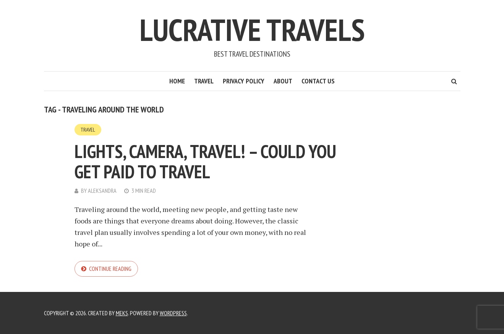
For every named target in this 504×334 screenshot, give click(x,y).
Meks (122, 313)
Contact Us (318, 81)
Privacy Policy (243, 81)
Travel (204, 81)
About (283, 81)
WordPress (173, 313)
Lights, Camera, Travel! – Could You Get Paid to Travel (205, 161)
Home (177, 81)
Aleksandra (102, 190)
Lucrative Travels (252, 29)
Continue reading (110, 268)
